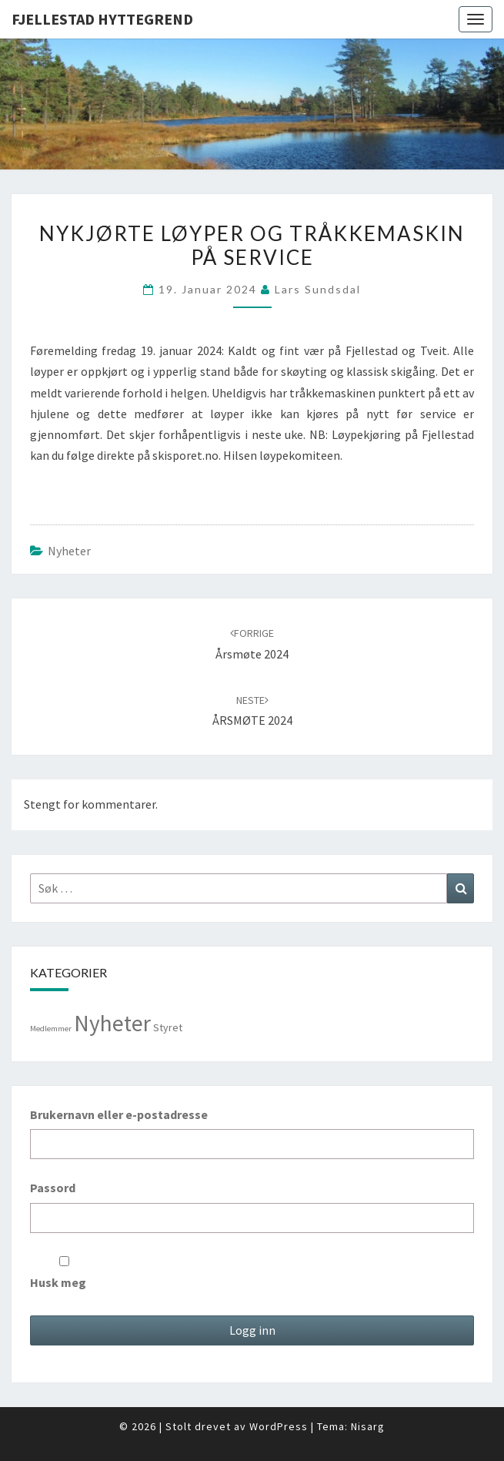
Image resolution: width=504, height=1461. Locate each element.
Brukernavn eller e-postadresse (119, 1114)
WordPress (278, 1426)
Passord (52, 1187)
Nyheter (69, 550)
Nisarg (368, 1426)
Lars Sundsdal (318, 289)
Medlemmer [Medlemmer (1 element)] (51, 1029)
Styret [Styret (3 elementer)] (167, 1027)
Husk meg (64, 1273)
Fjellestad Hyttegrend (102, 18)
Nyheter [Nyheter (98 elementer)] (112, 1023)
